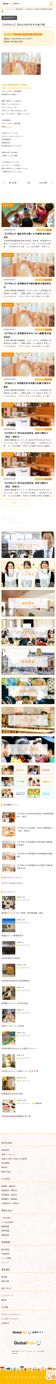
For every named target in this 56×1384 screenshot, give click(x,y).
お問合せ (5, 1323)
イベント (5, 1262)
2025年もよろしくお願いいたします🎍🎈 (19, 1071)
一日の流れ (6, 1218)
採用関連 (38, 1103)
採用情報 (5, 1242)
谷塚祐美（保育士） (10, 1190)
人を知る (5, 1179)
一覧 (28, 183)
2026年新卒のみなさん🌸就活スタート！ (19, 1048)
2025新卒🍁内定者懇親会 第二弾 (16, 1116)
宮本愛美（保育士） (10, 1195)
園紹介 (4, 1300)
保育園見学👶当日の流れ (12, 1094)
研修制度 (5, 1226)
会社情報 (5, 1163)
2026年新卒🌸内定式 (10, 958)
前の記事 (13, 183)
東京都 (4, 1277)
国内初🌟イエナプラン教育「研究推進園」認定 (22, 913)
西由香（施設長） (9, 1186)
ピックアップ (24, 900)
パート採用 (6, 1258)
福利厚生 (5, 1235)
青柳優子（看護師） (10, 1199)
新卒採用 (5, 1249)
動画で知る (6, 1172)
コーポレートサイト (10, 1319)
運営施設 (5, 1269)
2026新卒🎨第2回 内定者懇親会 (15, 981)
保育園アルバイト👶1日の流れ (15, 1003)
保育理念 (5, 1150)
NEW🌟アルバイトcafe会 (12, 1026)
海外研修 (5, 1231)
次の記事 (43, 183)
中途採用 (5, 1254)
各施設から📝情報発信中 (12, 935)
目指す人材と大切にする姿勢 (14, 1159)
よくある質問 (7, 1222)
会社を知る (6, 1143)
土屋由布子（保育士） (11, 1203)
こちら (9, 127)
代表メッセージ (8, 1154)
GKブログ (6, 1288)
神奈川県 (5, 1281)
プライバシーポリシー (11, 1314)
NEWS (4, 1167)
